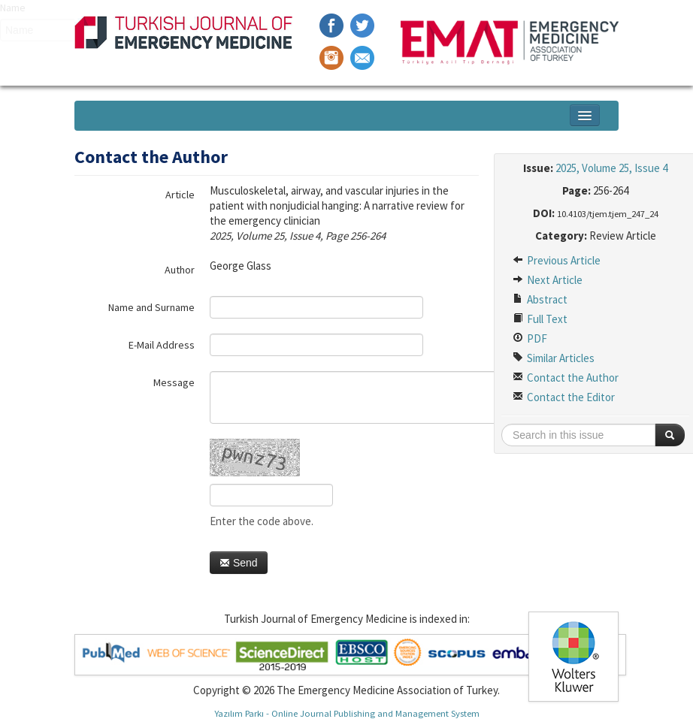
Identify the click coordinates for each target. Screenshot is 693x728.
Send (238, 563)
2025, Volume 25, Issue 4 (611, 168)
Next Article (548, 280)
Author (180, 269)
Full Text (540, 319)
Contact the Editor (564, 397)
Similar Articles (554, 358)
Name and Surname (151, 307)
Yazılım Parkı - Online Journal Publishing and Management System (347, 713)
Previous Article (557, 260)
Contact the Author (566, 377)
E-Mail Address (162, 345)
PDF (530, 338)
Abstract (540, 299)
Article (180, 194)
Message (174, 382)
